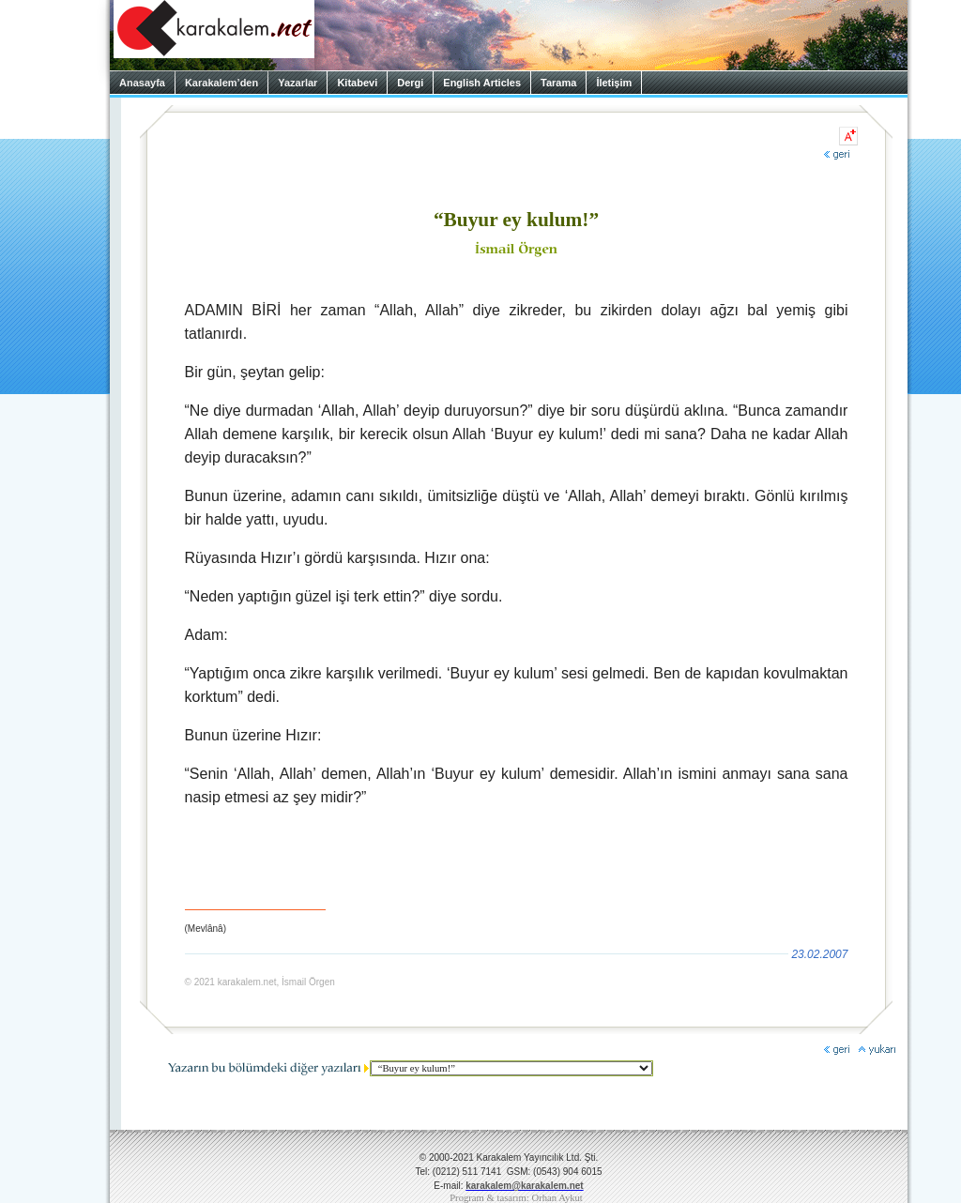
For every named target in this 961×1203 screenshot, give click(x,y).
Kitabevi (357, 82)
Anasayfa (142, 82)
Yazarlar (297, 82)
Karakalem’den (221, 82)
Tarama (558, 82)
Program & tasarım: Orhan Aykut (516, 1198)
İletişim (614, 82)
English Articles (482, 82)
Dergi (410, 82)
